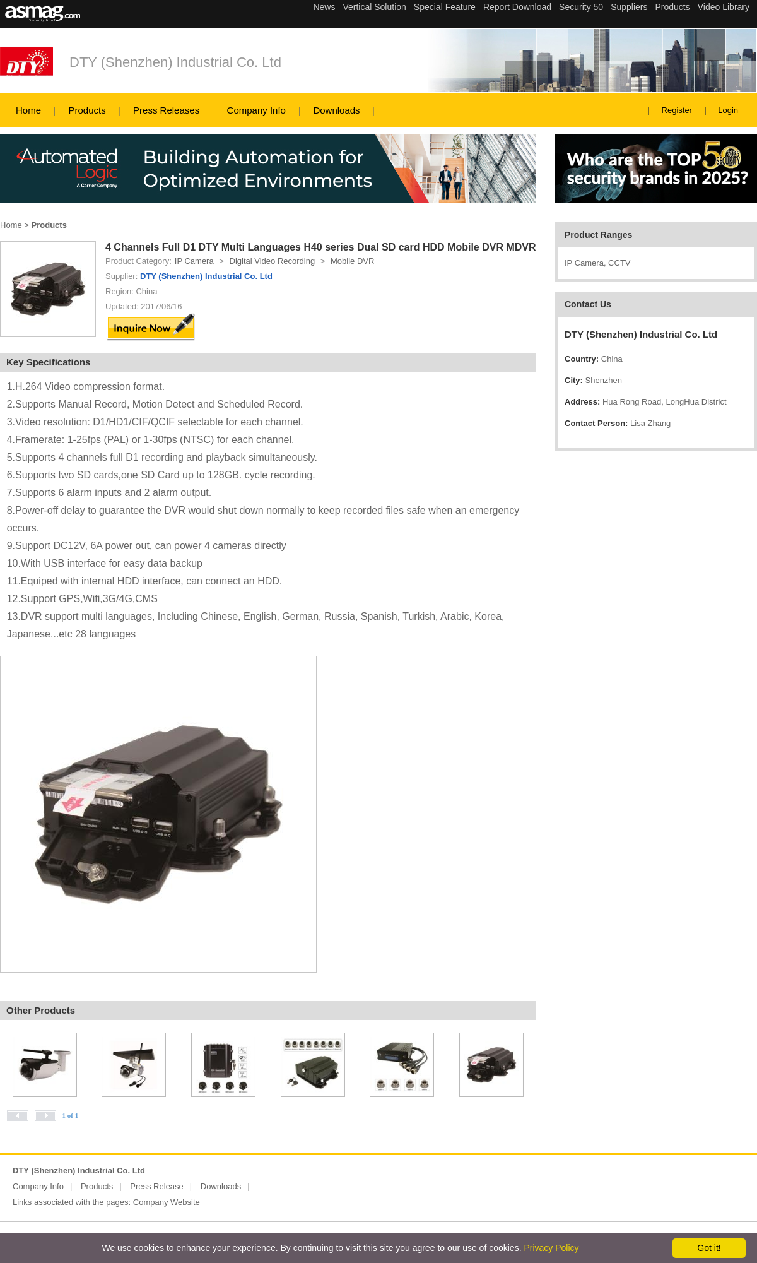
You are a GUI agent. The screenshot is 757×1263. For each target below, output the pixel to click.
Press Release (157, 1186)
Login (728, 110)
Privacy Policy (551, 1248)
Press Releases (166, 110)
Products (86, 110)
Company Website (166, 1202)
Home (28, 110)
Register (677, 110)
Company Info (256, 110)
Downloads (336, 110)
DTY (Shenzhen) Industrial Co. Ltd (175, 62)
